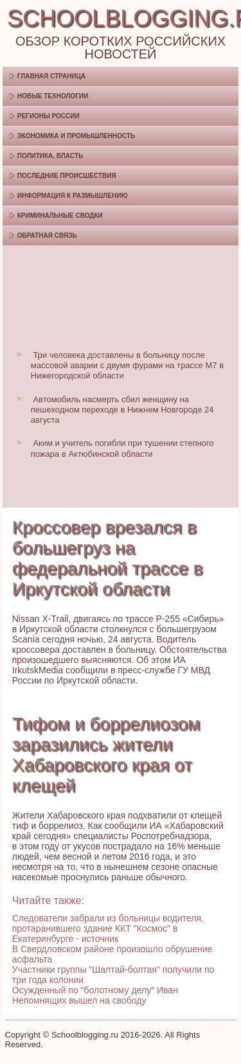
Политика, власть (50, 155)
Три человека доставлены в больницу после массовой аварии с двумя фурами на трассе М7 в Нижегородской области (127, 365)
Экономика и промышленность (76, 135)
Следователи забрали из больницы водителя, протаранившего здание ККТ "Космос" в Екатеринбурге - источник (108, 928)
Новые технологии (53, 96)
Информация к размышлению (72, 195)
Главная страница (51, 76)
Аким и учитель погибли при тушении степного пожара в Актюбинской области (122, 448)
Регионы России (48, 116)
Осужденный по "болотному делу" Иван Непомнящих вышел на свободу (95, 995)
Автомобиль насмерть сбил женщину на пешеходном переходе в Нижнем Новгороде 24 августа (122, 410)
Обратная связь (47, 235)
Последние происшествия (66, 175)
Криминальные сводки (60, 215)
